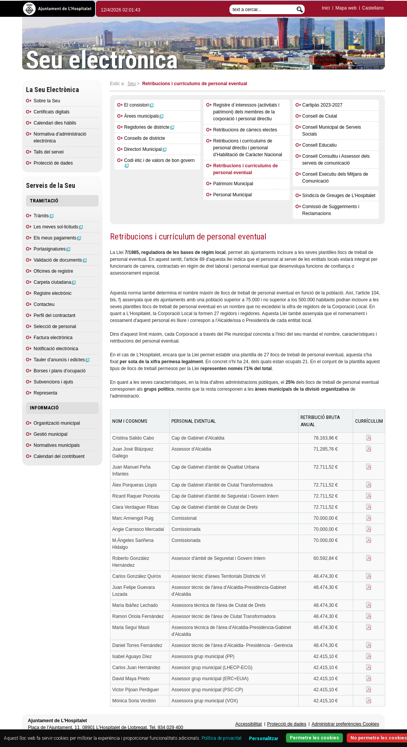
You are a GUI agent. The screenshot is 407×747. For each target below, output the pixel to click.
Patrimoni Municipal (233, 183)
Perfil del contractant (54, 315)
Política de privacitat (222, 738)
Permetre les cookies (314, 738)
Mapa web (345, 8)
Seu (132, 83)
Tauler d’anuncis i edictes (61, 359)
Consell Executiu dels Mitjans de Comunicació (335, 177)
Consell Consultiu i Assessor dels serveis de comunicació (336, 160)
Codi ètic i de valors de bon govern (159, 163)
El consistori (138, 105)
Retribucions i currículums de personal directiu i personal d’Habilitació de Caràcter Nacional (247, 147)
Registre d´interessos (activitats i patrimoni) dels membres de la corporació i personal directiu (246, 111)
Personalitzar (263, 738)
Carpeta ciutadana (55, 282)
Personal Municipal (232, 194)
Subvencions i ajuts (53, 382)
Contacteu (44, 304)
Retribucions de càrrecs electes (245, 130)
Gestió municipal (51, 434)
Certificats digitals (51, 112)
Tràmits (43, 215)
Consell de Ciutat (319, 116)
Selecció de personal (55, 326)
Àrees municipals (143, 116)
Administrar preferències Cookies (345, 724)
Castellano (373, 8)
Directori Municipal (145, 149)
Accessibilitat (248, 724)
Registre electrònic (52, 293)
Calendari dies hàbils (55, 123)
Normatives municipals (57, 445)
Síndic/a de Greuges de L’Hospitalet (338, 195)
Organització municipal (57, 423)
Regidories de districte (149, 127)
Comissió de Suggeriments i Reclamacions (330, 210)
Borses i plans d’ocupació (60, 371)
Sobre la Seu (47, 100)
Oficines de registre (53, 271)
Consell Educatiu (319, 145)
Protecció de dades (53, 163)
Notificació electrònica (56, 348)
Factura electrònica (53, 337)
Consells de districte (144, 138)
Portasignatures (52, 249)
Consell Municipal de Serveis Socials (331, 130)
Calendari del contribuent (59, 456)
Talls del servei (49, 152)
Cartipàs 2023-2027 (322, 105)
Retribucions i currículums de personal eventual (245, 169)
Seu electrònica (102, 60)
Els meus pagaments (57, 238)
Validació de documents (60, 260)
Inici (326, 8)
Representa (45, 393)
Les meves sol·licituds (58, 227)
